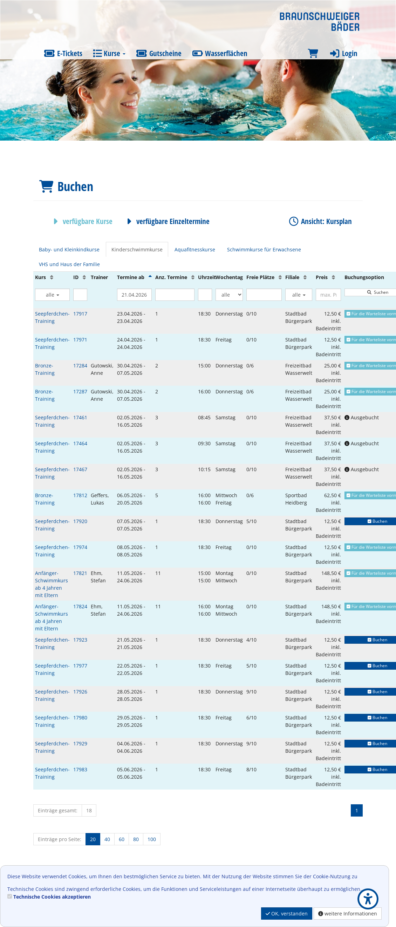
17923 (80, 639)
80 (136, 839)
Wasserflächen (220, 53)
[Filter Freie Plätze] (264, 295)
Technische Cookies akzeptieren (52, 896)
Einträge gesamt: (57, 810)
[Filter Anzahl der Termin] (174, 295)
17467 (80, 469)
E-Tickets (63, 53)
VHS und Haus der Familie (69, 264)
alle (52, 294)
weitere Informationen (347, 913)
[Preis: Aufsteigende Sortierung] (333, 277)
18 (89, 810)
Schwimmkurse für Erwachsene (264, 249)
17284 (80, 365)
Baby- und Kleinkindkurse (69, 249)
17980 (80, 717)
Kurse (109, 53)
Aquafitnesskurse (195, 249)
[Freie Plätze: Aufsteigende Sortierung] (280, 277)
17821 (80, 573)
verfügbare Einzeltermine (166, 221)
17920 (80, 521)
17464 (80, 443)
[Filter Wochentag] (229, 295)
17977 (80, 665)
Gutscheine (159, 53)
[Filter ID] (80, 295)
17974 (80, 547)
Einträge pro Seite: (59, 839)
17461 (80, 417)
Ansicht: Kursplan (320, 221)
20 (93, 839)
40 (107, 839)
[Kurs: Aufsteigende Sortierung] (51, 277)
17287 (80, 391)
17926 (80, 691)
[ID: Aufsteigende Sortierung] (84, 277)
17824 (80, 606)
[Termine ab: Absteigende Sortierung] (150, 277)
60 (121, 839)
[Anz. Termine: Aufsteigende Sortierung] (192, 277)
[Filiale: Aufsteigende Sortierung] (305, 277)
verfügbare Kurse (80, 221)
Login (343, 53)
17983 (80, 769)
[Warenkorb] (312, 53)
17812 (80, 495)
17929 (80, 743)
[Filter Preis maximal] (328, 295)
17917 (80, 313)
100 (152, 839)
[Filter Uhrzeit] (205, 295)
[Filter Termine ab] (134, 295)
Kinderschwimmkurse (137, 249)
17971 (80, 339)
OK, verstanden (287, 913)
